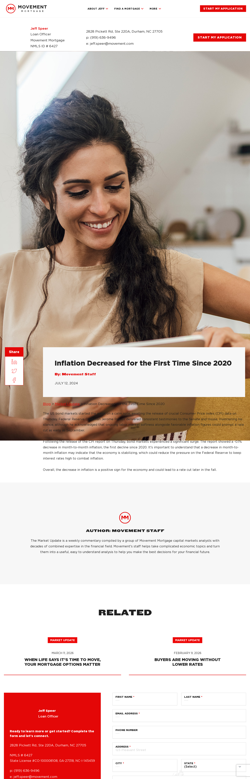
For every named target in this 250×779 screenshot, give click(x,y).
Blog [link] (47, 404)
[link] (26, 8)
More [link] (155, 8)
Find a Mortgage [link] (129, 8)
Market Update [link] (67, 404)
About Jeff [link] (98, 8)
